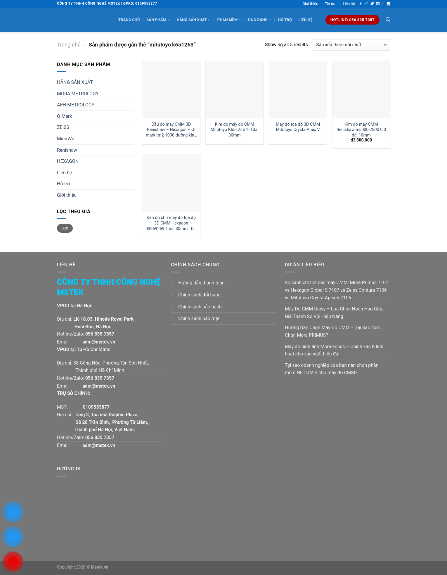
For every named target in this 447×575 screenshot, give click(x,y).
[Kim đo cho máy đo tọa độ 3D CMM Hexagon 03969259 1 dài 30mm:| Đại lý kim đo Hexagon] (171, 183)
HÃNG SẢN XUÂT (75, 82)
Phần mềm (229, 20)
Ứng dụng (259, 20)
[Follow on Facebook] (361, 4)
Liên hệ (349, 3)
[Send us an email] (378, 4)
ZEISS (63, 127)
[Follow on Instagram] (366, 4)
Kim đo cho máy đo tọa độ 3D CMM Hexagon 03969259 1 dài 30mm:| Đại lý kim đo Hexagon (171, 223)
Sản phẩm (158, 20)
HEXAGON (68, 161)
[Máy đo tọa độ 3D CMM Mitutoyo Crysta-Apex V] (298, 89)
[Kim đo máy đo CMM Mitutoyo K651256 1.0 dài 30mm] (234, 89)
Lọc (64, 228)
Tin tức (330, 3)
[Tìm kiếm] (388, 19)
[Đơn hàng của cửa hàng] (351, 45)
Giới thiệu (310, 3)
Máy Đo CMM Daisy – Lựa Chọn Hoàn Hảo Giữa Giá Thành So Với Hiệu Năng (334, 312)
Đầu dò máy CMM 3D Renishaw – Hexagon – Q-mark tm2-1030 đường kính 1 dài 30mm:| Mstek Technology (171, 130)
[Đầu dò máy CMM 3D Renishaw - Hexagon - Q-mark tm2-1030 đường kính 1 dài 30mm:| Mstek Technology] (171, 89)
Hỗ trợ (285, 20)
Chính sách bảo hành (200, 307)
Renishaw (67, 150)
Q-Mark (64, 116)
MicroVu (65, 138)
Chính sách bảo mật (199, 318)
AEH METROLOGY (75, 105)
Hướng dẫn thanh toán (201, 283)
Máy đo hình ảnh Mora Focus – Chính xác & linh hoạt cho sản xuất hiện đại (334, 350)
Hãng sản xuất (194, 20)
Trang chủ (129, 20)
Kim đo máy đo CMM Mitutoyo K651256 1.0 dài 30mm (235, 130)
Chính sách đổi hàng (199, 295)
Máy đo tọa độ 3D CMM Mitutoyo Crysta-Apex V (298, 127)
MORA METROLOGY (78, 93)
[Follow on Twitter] (372, 4)
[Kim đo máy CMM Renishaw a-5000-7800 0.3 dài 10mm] (361, 89)
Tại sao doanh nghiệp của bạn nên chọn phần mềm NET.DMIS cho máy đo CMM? (332, 369)
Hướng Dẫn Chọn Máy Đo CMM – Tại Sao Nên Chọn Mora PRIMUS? (332, 331)
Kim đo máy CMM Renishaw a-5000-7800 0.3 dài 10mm (361, 130)
